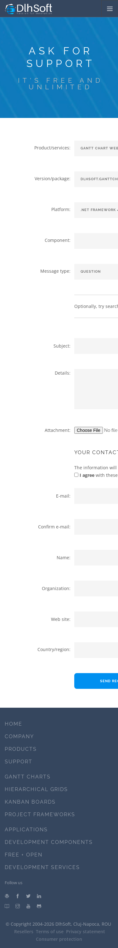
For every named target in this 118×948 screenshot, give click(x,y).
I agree (86, 475)
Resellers (23, 931)
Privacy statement (85, 931)
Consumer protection (59, 939)
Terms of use (50, 931)
